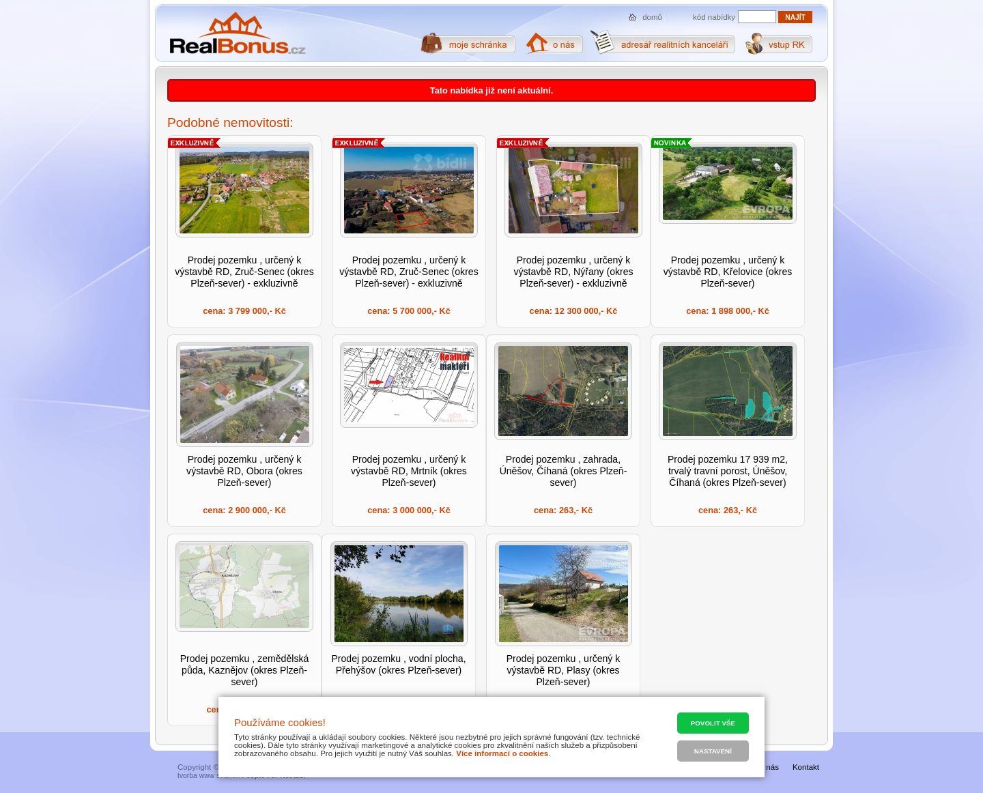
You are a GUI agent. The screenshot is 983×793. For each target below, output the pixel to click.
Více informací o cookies (502, 753)
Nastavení (713, 751)
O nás (768, 767)
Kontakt (806, 767)
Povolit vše (713, 723)
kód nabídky (714, 17)
